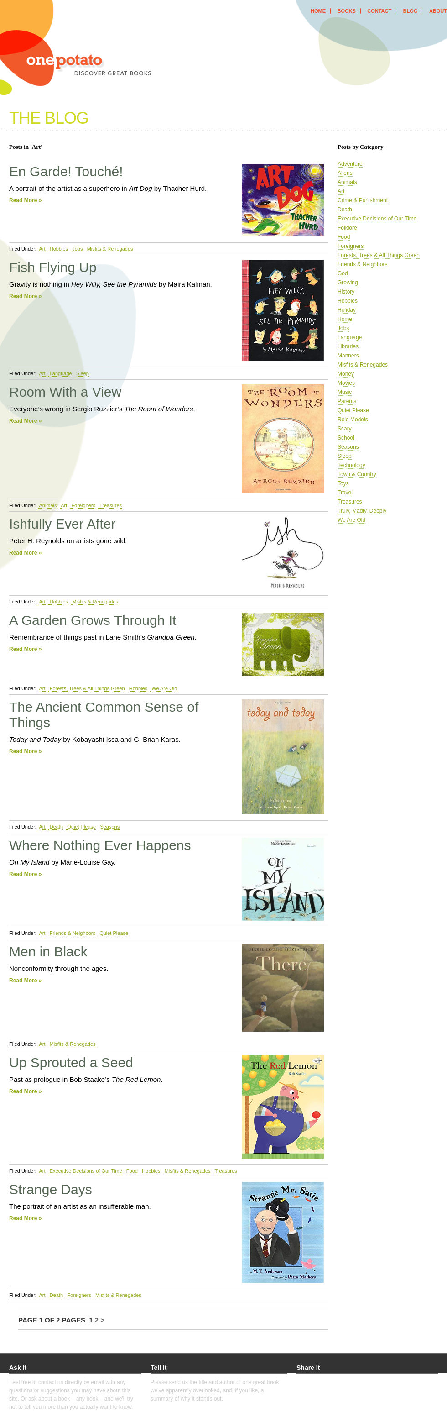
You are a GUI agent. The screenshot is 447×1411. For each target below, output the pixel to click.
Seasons (109, 826)
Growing (348, 282)
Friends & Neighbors (71, 933)
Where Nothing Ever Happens (100, 845)
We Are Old (163, 688)
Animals (47, 505)
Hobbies (58, 249)
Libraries (348, 346)
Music (345, 392)
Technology (351, 465)
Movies (346, 383)
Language (60, 373)
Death (55, 826)
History (346, 291)
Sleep (82, 373)
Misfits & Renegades (109, 249)
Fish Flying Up (53, 267)
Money (346, 374)
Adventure (350, 164)
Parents (347, 401)
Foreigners (82, 505)
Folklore (347, 228)
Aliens (345, 173)
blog (410, 11)
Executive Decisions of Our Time (85, 1171)
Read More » (25, 201)
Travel (345, 492)
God (343, 273)
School (346, 438)
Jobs (77, 249)
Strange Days (50, 1189)
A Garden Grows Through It (92, 620)
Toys (343, 483)
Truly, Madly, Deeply (362, 511)
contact (379, 11)
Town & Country (357, 474)
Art (42, 249)
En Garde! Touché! (66, 171)
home (318, 11)
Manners (348, 355)
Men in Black (48, 951)
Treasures (110, 505)
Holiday (347, 310)
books (346, 11)
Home (345, 319)
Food (131, 1171)
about (438, 11)
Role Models (353, 419)
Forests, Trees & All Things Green (86, 688)
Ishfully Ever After (62, 523)
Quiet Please (81, 826)
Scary (345, 428)
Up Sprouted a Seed (71, 1062)
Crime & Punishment (363, 200)
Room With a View (65, 391)
